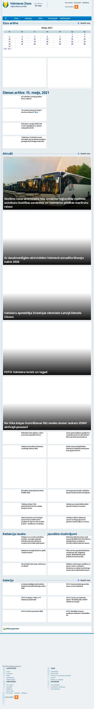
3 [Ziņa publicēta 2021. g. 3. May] (9, 37)
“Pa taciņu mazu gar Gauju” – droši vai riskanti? (32, 111)
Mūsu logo (10, 691)
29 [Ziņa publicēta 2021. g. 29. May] (72, 44)
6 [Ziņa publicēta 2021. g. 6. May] (47, 37)
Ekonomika (54, 674)
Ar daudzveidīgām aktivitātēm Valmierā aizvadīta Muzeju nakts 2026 (33, 586)
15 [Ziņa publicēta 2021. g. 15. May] (72, 39)
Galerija (8, 580)
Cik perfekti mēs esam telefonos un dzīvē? (33, 565)
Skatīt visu (85, 23)
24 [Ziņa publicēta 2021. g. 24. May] (9, 44)
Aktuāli (8, 153)
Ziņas (16, 18)
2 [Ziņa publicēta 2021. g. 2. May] (84, 34)
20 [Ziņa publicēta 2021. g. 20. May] (47, 42)
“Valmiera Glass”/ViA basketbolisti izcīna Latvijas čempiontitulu (31, 506)
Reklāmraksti (65, 18)
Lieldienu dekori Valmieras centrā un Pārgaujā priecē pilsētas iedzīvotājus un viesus (77, 520)
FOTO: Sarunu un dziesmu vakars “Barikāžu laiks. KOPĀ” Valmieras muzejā (77, 599)
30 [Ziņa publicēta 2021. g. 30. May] (84, 44)
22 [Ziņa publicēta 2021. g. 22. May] (72, 42)
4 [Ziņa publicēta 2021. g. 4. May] (22, 37)
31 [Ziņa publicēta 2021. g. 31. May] (9, 46)
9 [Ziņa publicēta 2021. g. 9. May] (84, 37)
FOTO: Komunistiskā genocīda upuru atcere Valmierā (77, 585)
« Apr (5, 49)
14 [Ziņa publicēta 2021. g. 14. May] (60, 39)
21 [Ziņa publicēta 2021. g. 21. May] (60, 42)
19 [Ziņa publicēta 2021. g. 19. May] (34, 42)
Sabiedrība (54, 672)
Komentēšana (55, 689)
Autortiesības (55, 685)
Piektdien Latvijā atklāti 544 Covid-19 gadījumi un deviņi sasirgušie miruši (31, 126)
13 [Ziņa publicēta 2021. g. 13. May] (47, 39)
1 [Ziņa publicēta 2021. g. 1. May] (72, 34)
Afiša (40, 18)
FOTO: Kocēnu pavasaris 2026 (32, 611)
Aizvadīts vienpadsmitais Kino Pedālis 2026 (32, 491)
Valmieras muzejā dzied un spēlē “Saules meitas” (33, 551)
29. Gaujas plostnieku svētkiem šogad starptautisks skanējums (78, 491)
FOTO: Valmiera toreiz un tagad (25, 372)
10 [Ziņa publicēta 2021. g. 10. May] (9, 39)
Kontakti (77, 3)
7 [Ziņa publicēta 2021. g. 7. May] (59, 37)
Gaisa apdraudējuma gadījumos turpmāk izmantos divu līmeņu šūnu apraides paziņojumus (78, 435)
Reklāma (85, 3)
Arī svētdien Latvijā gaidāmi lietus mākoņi (31, 98)
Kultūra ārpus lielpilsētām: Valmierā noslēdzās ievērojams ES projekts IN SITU (77, 448)
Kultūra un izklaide (57, 680)
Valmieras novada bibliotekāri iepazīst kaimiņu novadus (77, 505)
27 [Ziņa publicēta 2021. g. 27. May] (47, 44)
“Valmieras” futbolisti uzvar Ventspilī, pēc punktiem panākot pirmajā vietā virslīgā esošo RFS (33, 139)
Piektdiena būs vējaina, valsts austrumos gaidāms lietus (32, 434)
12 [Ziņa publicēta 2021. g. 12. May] (34, 39)
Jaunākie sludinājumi (62, 534)
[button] (76, 12)
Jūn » (9, 49)
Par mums (69, 3)
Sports (53, 678)
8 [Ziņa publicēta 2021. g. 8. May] (72, 37)
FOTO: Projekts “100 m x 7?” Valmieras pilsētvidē (31, 598)
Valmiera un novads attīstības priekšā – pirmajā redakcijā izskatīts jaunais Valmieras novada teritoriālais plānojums (32, 540)
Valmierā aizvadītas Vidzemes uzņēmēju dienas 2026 (32, 447)
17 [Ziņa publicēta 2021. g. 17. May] (9, 42)
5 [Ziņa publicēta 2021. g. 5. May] (34, 37)
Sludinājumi (52, 18)
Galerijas (28, 18)
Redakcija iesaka (14, 534)
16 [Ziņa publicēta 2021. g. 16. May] (84, 39)
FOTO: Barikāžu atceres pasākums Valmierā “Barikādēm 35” (78, 613)
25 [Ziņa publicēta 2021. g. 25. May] (22, 44)
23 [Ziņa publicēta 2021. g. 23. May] (84, 42)
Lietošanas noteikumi (58, 687)
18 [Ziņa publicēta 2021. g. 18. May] (22, 42)
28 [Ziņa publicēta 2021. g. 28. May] (60, 44)
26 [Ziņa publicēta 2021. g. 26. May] (34, 44)
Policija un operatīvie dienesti (61, 676)
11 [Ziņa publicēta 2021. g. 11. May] (22, 39)
